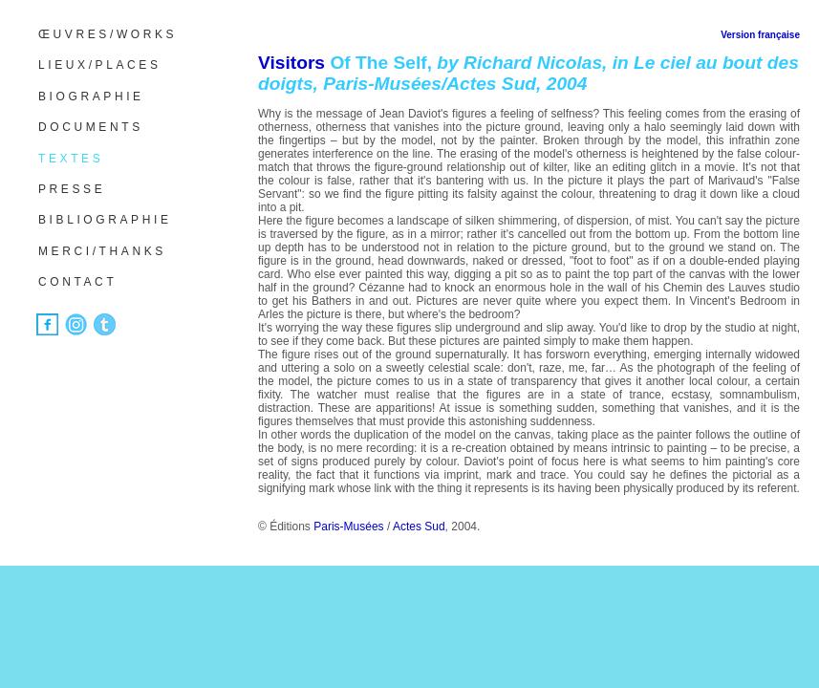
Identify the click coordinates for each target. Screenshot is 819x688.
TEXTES (70, 158)
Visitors (291, 63)
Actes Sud (419, 526)
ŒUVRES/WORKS (107, 34)
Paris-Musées (348, 526)
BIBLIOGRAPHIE (105, 219)
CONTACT (77, 282)
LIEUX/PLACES (100, 65)
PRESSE (71, 189)
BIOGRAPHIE (91, 96)
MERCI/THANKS (102, 251)
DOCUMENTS (90, 127)
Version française (760, 35)
